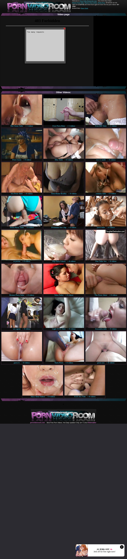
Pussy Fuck (84, 8)
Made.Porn (101, 2)
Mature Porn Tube (78, 2)
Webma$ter (92, 423)
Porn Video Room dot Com (88, 1)
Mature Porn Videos (91, 2)
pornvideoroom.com (37, 423)
